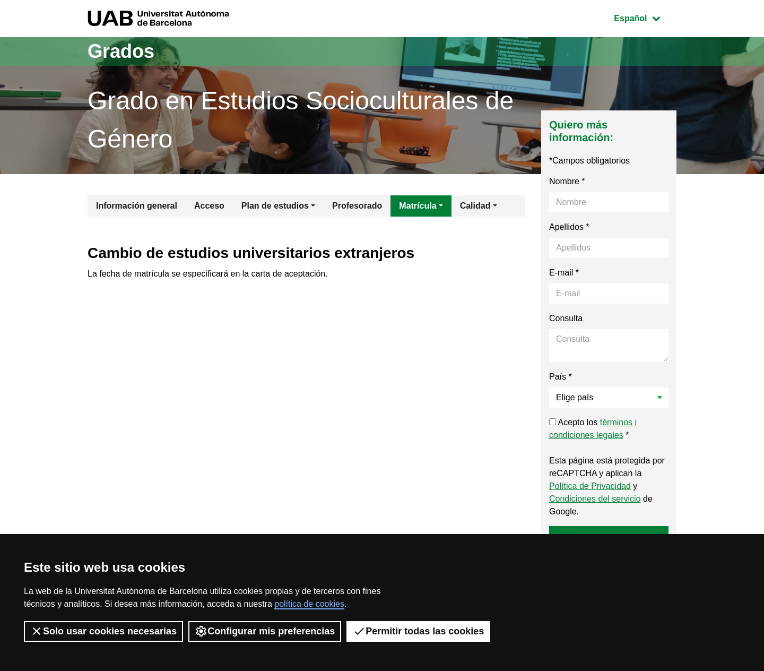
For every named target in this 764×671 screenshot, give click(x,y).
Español (644, 17)
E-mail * (564, 272)
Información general (136, 205)
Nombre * (567, 181)
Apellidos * (569, 226)
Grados (121, 51)
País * (560, 376)
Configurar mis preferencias (265, 631)
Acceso (209, 205)
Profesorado (357, 205)
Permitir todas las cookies (418, 631)
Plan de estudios (275, 205)
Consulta (566, 318)
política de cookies (309, 603)
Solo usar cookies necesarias (103, 631)
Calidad (475, 205)
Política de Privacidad (590, 486)
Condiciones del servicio (595, 498)
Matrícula (417, 205)
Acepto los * (593, 429)
